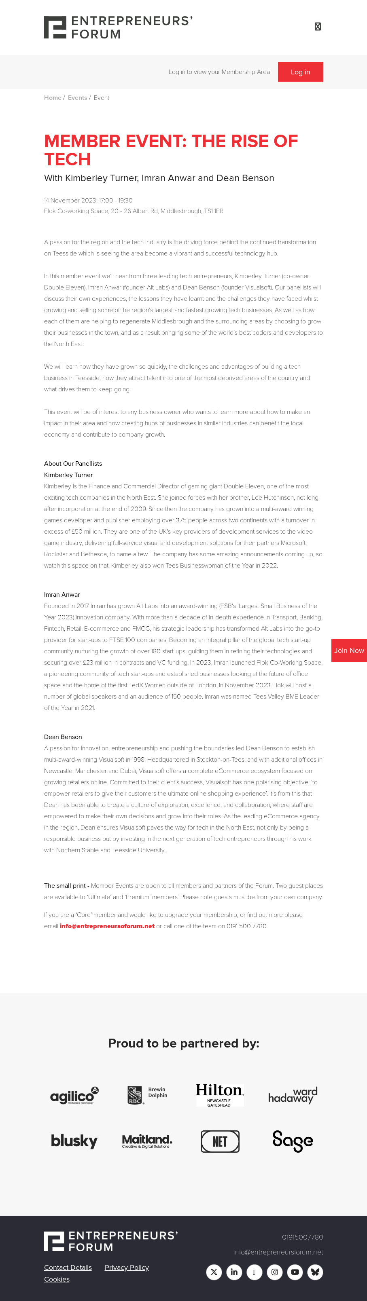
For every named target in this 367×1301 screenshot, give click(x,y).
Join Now (349, 650)
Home (53, 98)
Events (77, 98)
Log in (300, 72)
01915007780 (302, 1237)
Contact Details (68, 1267)
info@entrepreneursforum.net (278, 1252)
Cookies (57, 1279)
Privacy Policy (127, 1267)
